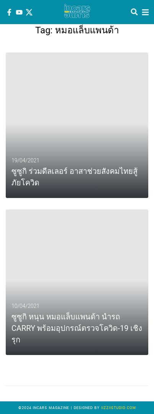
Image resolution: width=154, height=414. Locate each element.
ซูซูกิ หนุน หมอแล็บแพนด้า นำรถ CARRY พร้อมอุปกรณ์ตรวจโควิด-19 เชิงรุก (76, 328)
